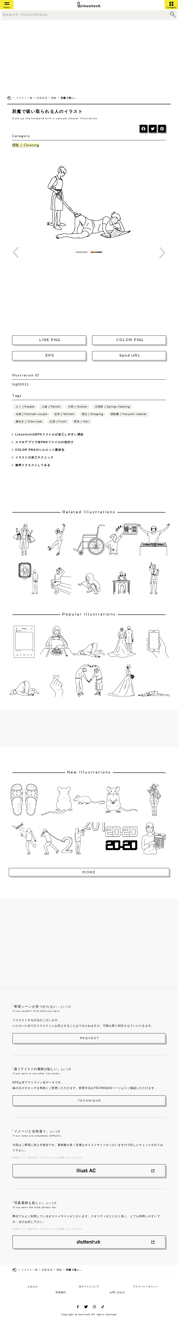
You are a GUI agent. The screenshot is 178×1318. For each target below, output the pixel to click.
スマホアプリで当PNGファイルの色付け (44, 442)
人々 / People (25, 406)
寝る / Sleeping (92, 414)
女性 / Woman (64, 414)
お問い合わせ (117, 1292)
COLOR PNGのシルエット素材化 (40, 449)
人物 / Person (51, 406)
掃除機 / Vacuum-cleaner (128, 414)
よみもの (32, 1286)
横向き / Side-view (29, 421)
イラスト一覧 (24, 98)
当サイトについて (89, 1286)
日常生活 (41, 98)
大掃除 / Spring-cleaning (112, 406)
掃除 (54, 98)
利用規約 (61, 1292)
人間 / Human (77, 406)
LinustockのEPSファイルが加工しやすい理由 (49, 434)
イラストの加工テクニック (34, 457)
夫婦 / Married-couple (31, 414)
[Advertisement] (89, 57)
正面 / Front (58, 421)
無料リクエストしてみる (33, 465)
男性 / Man (81, 421)
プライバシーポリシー (145, 1286)
